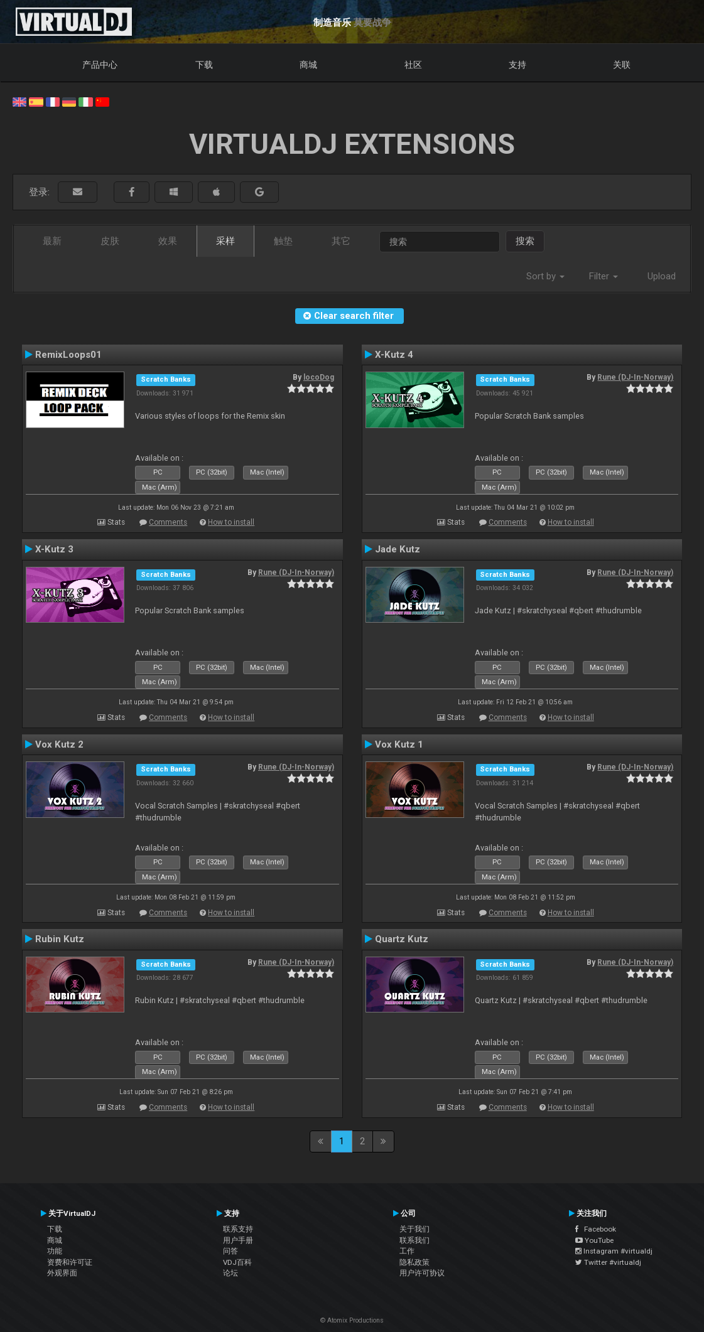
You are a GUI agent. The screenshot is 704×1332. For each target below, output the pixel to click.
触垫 (283, 241)
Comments (168, 522)
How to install (231, 522)
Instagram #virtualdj (614, 1251)
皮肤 (109, 241)
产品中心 (99, 65)
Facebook (595, 1229)
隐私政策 (414, 1262)
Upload (661, 276)
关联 (622, 65)
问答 (230, 1251)
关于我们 (414, 1229)
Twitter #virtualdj (608, 1262)
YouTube (594, 1240)
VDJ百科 (237, 1262)
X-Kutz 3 (54, 549)
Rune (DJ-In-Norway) (635, 377)
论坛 (230, 1273)
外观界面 (62, 1273)
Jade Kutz (397, 549)
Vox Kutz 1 (399, 744)
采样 (225, 241)
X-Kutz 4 (394, 354)
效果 (167, 241)
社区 (413, 65)
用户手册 (238, 1240)
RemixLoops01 (68, 354)
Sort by (545, 276)
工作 (406, 1251)
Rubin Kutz (59, 939)
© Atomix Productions (352, 1320)
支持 (517, 65)
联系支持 (238, 1229)
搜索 (525, 241)
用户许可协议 (422, 1273)
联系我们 (414, 1240)
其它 (341, 241)
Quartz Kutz (401, 939)
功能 (54, 1251)
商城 (308, 65)
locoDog (318, 377)
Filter (603, 276)
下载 (204, 65)
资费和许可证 (69, 1262)
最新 (52, 241)
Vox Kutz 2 (59, 744)
